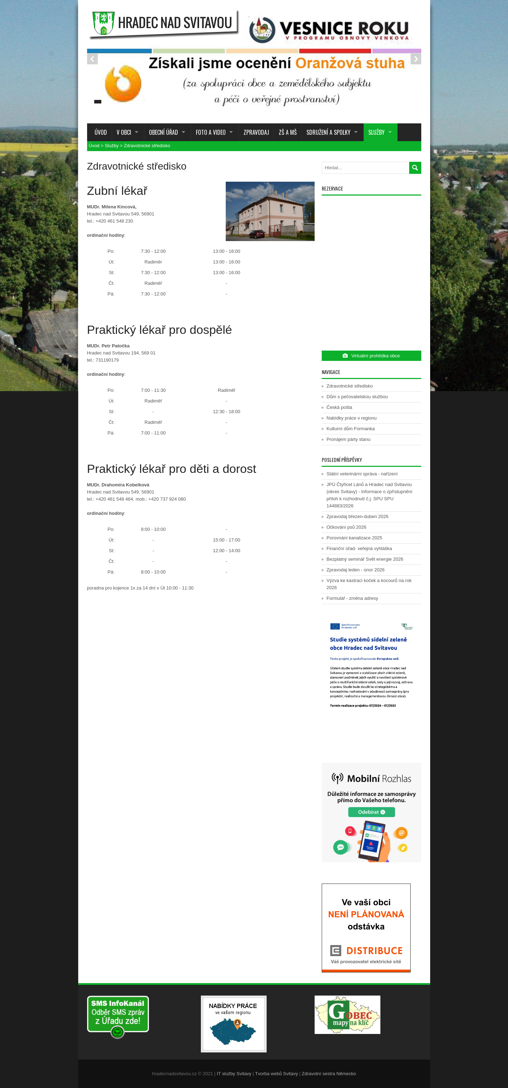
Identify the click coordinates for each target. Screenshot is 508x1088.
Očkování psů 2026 (347, 527)
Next (416, 59)
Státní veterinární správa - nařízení (362, 473)
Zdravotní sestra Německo (329, 1073)
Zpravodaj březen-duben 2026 (358, 516)
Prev (92, 59)
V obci (124, 132)
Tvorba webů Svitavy (276, 1073)
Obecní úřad (163, 132)
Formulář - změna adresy (352, 598)
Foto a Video (211, 132)
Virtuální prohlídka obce (371, 355)
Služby (376, 132)
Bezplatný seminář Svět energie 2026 (365, 559)
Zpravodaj (256, 132)
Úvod (99, 132)
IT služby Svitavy (234, 1073)
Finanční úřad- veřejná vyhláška (359, 548)
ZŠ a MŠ (288, 132)
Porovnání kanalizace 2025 (355, 537)
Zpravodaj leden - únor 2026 (356, 569)
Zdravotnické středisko (147, 145)
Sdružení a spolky (328, 132)
